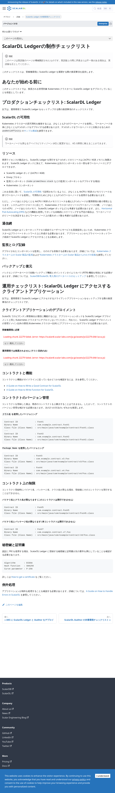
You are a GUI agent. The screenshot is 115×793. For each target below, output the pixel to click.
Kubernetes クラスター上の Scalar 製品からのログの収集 (68, 254)
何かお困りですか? (12, 31)
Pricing (7, 761)
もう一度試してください (14, 343)
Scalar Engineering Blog (15, 717)
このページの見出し (13, 38)
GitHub (7, 733)
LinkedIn (7, 737)
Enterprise (103, 24)
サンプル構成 (30, 130)
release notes (101, 2)
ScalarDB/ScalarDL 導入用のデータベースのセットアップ (58, 276)
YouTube (7, 741)
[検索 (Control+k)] (102, 8)
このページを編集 (12, 604)
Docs (6, 765)
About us (8, 708)
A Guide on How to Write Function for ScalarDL (29, 389)
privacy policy (79, 779)
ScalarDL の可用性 (33, 191)
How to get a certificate (23, 576)
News (6, 713)
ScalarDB (8, 689)
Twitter (7, 746)
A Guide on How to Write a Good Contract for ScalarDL (33, 385)
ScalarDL (7, 693)
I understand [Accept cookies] (102, 775)
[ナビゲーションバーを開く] (4, 8)
